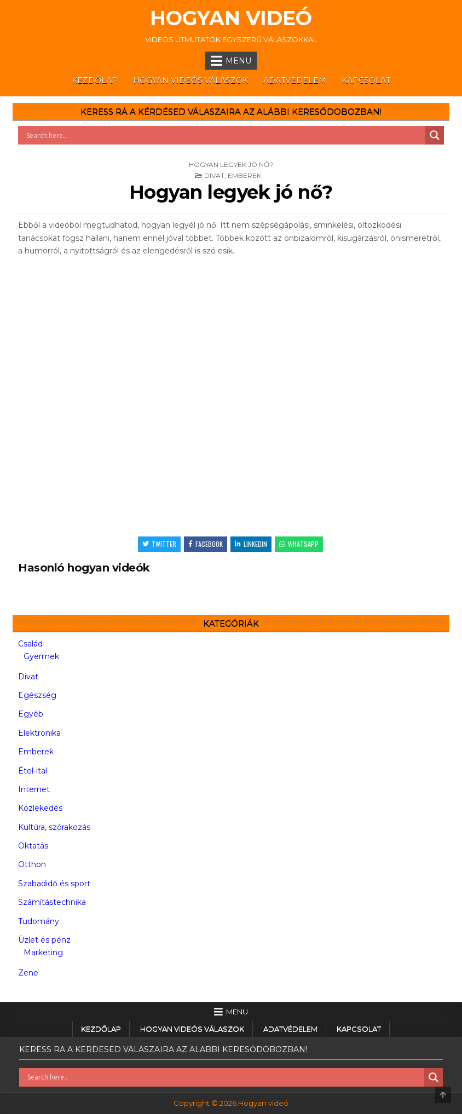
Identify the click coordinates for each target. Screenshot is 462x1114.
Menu (238, 61)
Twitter (159, 544)
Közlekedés (40, 808)
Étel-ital (32, 771)
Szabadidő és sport (54, 883)
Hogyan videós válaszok (190, 80)
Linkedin (251, 544)
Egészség (37, 695)
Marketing (43, 952)
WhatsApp (299, 544)
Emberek (244, 175)
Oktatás (33, 846)
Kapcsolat (366, 80)
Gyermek (41, 656)
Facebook (205, 544)
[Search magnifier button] (434, 135)
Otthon (32, 864)
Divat (214, 175)
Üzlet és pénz (44, 940)
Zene (28, 973)
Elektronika (39, 733)
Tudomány (38, 921)
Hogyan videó (231, 18)
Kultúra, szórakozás (54, 827)
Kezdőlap (95, 80)
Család (30, 644)
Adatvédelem (294, 80)
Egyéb (30, 714)
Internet (34, 789)
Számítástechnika (52, 902)
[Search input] (224, 135)
